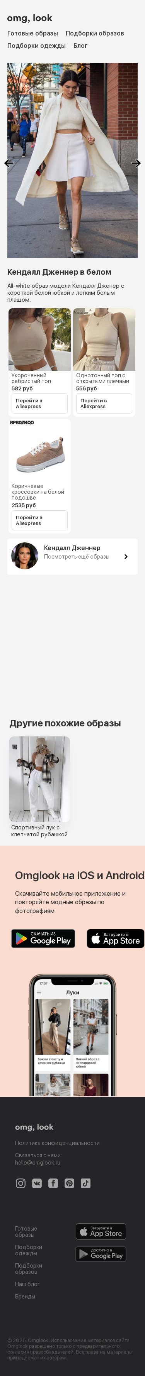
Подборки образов (95, 33)
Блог (80, 45)
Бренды (25, 1296)
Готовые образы (32, 33)
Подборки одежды (36, 45)
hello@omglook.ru (37, 1163)
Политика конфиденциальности (57, 1143)
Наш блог (27, 1284)
